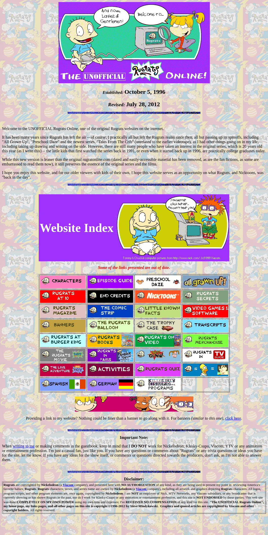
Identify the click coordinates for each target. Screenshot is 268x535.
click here (233, 418)
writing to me (23, 446)
